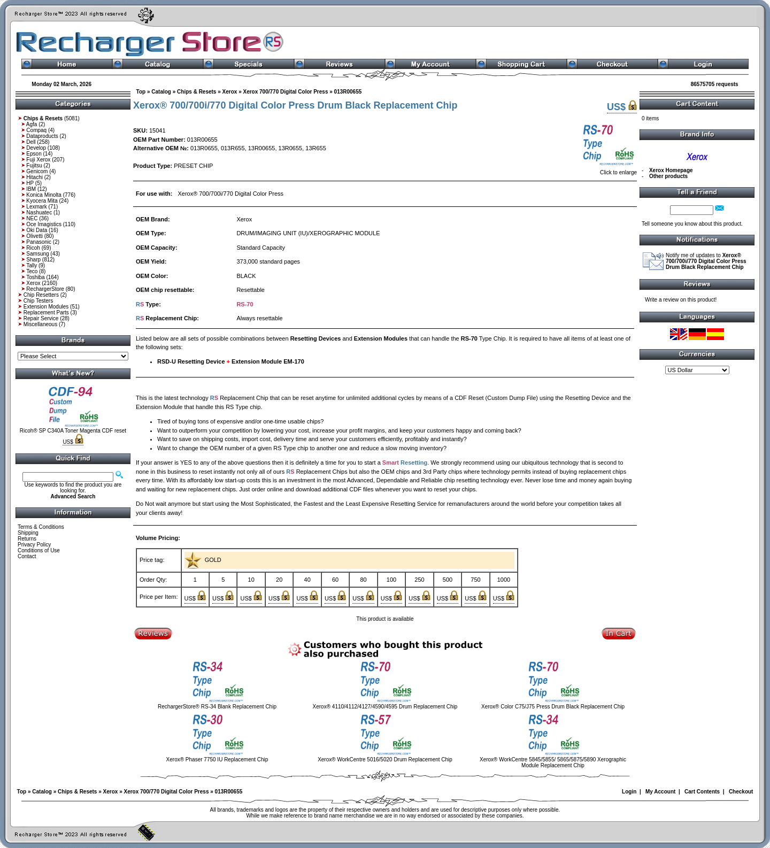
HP (30, 183)
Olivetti (34, 236)
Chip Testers (38, 301)
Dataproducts (42, 136)
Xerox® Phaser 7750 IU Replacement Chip (217, 759)
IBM (31, 189)
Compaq (36, 130)
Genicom (37, 171)
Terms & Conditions (41, 527)
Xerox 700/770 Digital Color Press (285, 92)
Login (629, 792)
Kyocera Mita (41, 201)
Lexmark (36, 207)
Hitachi (34, 177)
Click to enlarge (609, 170)
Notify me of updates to (706, 261)
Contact (27, 556)
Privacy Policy (34, 545)
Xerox (33, 283)
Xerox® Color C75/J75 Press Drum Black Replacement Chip (553, 707)
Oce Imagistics (43, 224)
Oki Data (36, 230)
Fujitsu (34, 165)
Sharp (33, 260)
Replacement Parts (46, 312)
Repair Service (41, 318)
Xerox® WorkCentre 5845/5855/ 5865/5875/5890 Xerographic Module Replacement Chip (553, 762)
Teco (31, 271)
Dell (30, 142)
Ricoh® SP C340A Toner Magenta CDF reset (73, 431)
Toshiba (35, 277)
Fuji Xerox (38, 160)
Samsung (37, 254)
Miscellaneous (40, 324)
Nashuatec (39, 212)
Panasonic (38, 242)
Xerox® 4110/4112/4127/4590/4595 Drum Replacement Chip (385, 707)
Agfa (31, 124)
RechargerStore (45, 289)
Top (141, 92)
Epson (33, 154)
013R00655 (348, 92)
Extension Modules (46, 307)
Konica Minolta (43, 195)
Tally (31, 265)
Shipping (28, 533)
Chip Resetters (41, 295)
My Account (660, 792)
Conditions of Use (39, 550)
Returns (27, 539)
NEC (31, 218)
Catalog (161, 92)
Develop (36, 148)
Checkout (741, 792)
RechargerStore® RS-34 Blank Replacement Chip (217, 707)
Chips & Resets (196, 92)
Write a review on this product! (681, 300)
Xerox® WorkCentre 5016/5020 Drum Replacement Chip (385, 759)
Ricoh (33, 248)
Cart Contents (702, 792)
